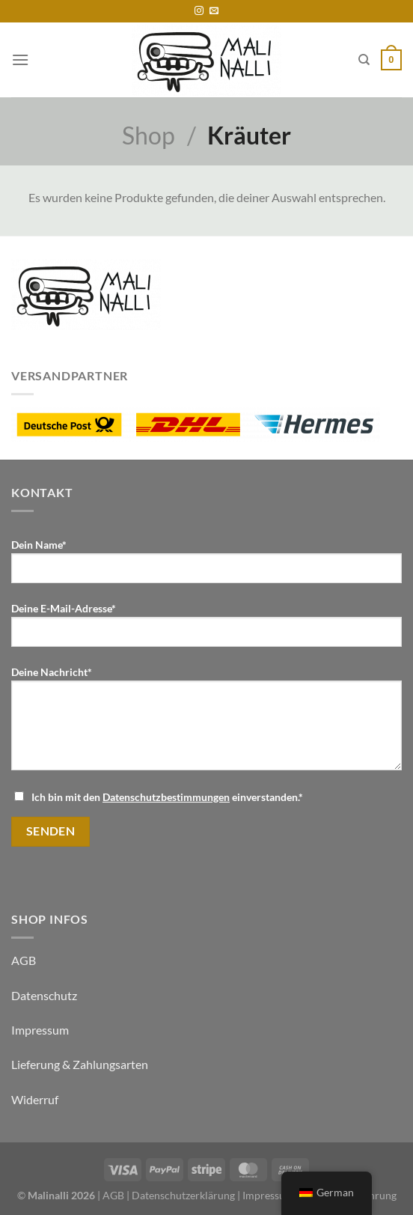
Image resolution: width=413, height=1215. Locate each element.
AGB (23, 960)
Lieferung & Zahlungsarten (79, 1064)
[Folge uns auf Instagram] (199, 11)
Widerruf (34, 1099)
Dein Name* (206, 566)
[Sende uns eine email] (213, 11)
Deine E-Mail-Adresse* (206, 630)
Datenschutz (44, 995)
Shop (148, 135)
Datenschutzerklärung (183, 1195)
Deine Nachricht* (206, 724)
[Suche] (364, 60)
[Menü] (20, 59)
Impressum (40, 1030)
